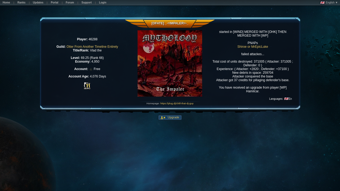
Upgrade (173, 117)
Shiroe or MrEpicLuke (252, 47)
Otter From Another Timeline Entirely (92, 47)
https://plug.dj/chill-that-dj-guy (177, 103)
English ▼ (329, 2)
